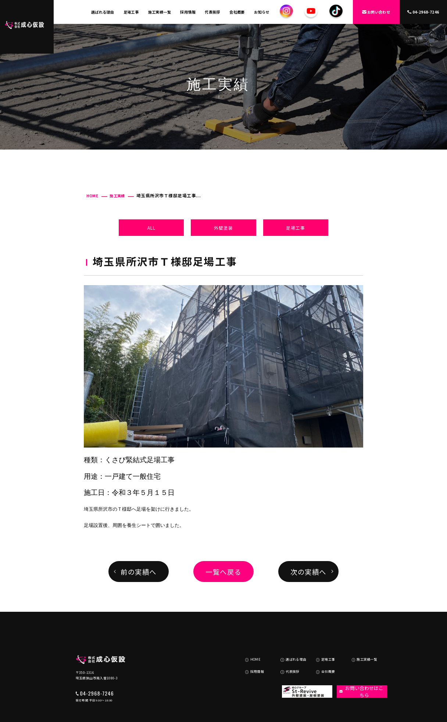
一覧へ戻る (223, 571)
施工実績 (117, 195)
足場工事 (131, 12)
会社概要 (237, 12)
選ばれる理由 (102, 12)
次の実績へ (308, 571)
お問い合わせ (376, 12)
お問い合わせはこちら (358, 664)
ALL (151, 227)
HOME (92, 195)
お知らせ (261, 12)
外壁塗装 (223, 227)
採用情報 (188, 12)
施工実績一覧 (159, 12)
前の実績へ (138, 571)
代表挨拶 (212, 12)
